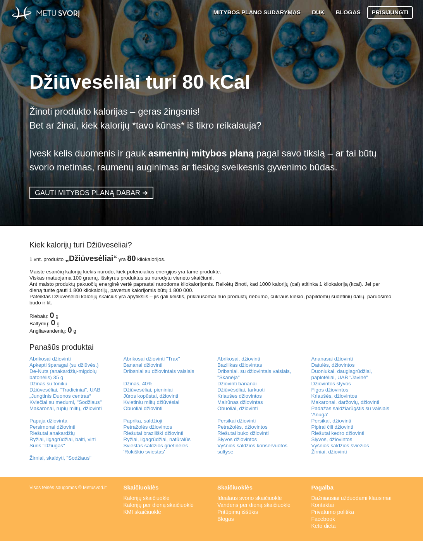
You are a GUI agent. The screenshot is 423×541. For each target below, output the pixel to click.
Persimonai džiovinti (52, 427)
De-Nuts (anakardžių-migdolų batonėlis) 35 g (62, 374)
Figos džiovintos (330, 390)
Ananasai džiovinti (332, 359)
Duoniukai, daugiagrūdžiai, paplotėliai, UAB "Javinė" (341, 374)
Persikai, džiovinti (331, 421)
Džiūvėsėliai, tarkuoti (241, 390)
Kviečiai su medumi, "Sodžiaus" (65, 402)
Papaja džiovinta (48, 421)
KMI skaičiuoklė (142, 512)
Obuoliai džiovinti (143, 408)
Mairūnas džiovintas (240, 402)
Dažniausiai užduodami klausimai (351, 498)
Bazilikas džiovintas (239, 365)
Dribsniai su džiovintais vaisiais (159, 371)
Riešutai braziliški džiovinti (154, 433)
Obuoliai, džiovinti (237, 408)
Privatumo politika (332, 512)
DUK (318, 12)
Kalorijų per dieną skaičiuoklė (159, 505)
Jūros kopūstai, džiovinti (151, 396)
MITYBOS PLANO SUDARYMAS (257, 12)
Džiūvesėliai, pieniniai (148, 390)
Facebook (323, 519)
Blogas (225, 519)
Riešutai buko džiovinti (243, 433)
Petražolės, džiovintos (242, 427)
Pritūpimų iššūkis (237, 512)
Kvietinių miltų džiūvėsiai (151, 402)
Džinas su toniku (48, 383)
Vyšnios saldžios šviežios (340, 445)
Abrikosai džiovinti (50, 359)
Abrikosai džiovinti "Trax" (152, 359)
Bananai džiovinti (143, 365)
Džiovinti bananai (237, 383)
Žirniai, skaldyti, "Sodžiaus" (60, 458)
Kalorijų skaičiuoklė (147, 498)
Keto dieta (323, 526)
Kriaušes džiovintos (239, 396)
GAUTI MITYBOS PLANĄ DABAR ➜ (91, 193)
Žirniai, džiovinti (329, 452)
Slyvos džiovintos (237, 439)
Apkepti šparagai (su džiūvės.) (64, 365)
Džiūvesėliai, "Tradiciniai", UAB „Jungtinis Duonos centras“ (64, 393)
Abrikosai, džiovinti (238, 359)
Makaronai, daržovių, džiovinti (345, 402)
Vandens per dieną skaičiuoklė (254, 505)
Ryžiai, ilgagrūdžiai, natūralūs (157, 439)
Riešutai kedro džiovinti (338, 433)
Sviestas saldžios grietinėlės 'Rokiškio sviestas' (156, 449)
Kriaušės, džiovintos (334, 396)
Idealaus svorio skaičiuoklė (249, 498)
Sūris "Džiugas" (47, 445)
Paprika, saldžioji (143, 421)
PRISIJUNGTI (390, 12)
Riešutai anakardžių (52, 433)
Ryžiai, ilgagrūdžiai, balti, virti (62, 439)
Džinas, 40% (138, 383)
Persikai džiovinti (236, 421)
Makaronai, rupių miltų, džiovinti (65, 408)
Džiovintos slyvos (331, 383)
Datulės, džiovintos (333, 365)
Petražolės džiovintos (148, 427)
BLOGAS (348, 12)
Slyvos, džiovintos (331, 439)
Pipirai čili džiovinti (332, 427)
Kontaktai (322, 505)
